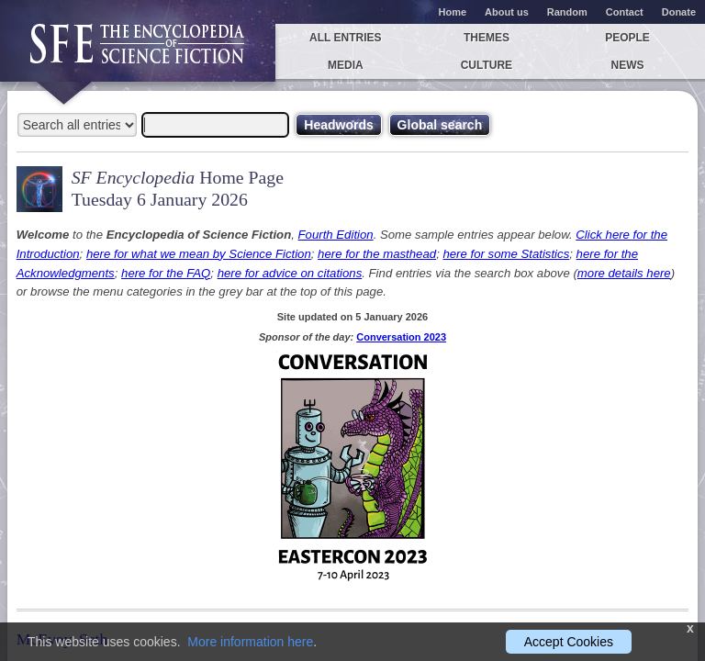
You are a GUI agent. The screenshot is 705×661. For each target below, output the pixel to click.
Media (346, 65)
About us (507, 11)
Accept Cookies (568, 641)
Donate (679, 11)
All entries (345, 37)
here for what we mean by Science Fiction (198, 254)
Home (453, 11)
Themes (486, 37)
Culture (486, 65)
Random (567, 11)
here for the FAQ (165, 273)
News (627, 65)
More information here (250, 641)
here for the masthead (377, 254)
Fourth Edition (336, 234)
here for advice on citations (290, 273)
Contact (624, 11)
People (627, 37)
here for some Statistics (505, 254)
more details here (624, 273)
